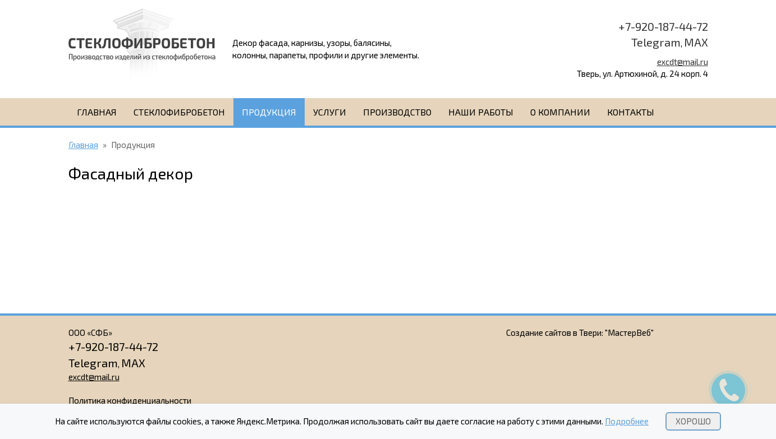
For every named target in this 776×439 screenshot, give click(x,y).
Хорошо (693, 421)
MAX (696, 42)
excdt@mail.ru (682, 62)
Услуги (329, 112)
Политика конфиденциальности (129, 400)
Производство (397, 112)
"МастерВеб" (629, 332)
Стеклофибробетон (179, 112)
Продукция (269, 112)
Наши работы (480, 112)
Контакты (630, 112)
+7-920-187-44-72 (663, 26)
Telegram (656, 42)
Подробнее (627, 421)
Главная (97, 112)
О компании (560, 112)
